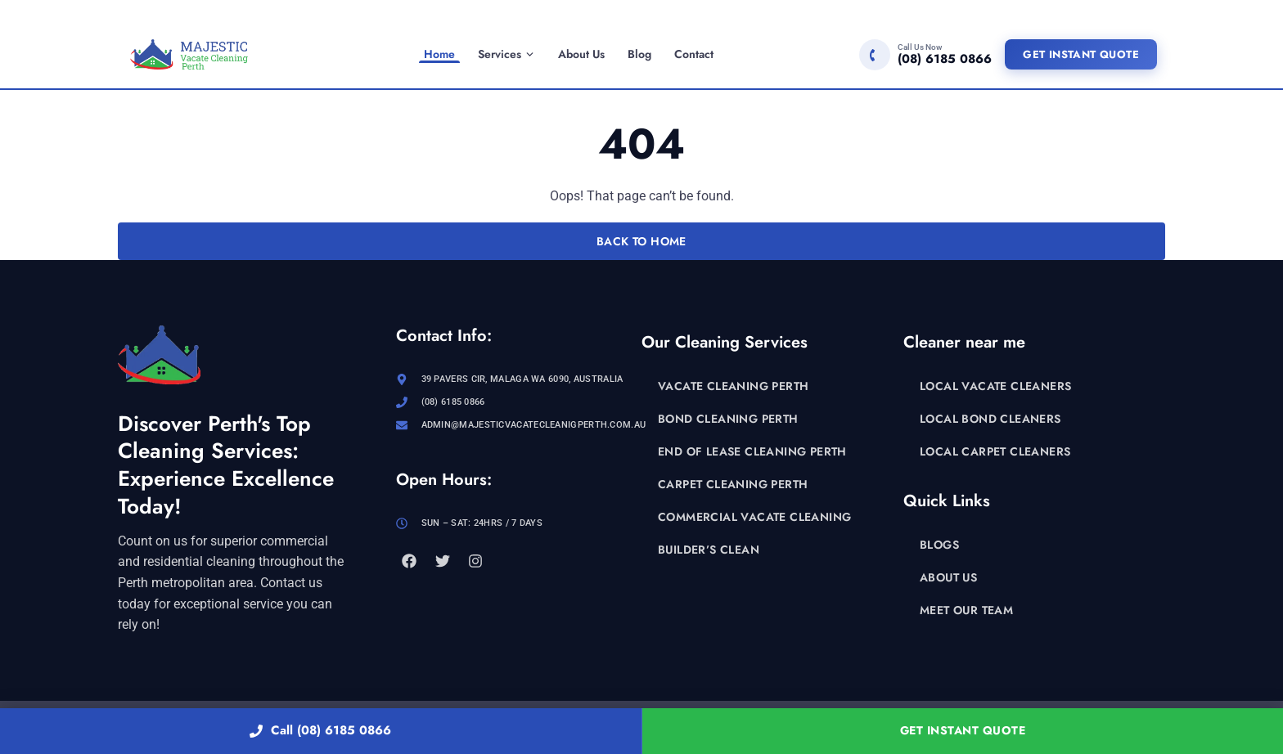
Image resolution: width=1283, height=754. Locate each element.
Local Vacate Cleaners (995, 386)
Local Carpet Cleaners (995, 451)
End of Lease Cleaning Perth (752, 451)
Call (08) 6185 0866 (320, 730)
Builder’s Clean (708, 549)
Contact (694, 54)
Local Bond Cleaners (990, 419)
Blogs (939, 544)
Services (506, 54)
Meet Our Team (966, 610)
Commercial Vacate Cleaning (754, 517)
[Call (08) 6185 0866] (925, 54)
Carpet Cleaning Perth (733, 484)
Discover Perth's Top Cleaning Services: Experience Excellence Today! (226, 465)
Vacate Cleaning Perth (733, 386)
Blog (639, 54)
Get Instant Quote (1081, 54)
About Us (581, 54)
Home (439, 54)
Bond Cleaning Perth (728, 419)
